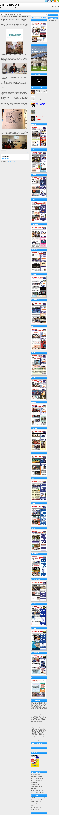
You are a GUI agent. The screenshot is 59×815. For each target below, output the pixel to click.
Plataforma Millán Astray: (41, 92)
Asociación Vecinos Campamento (37, 778)
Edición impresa (20, 11)
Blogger (42, 769)
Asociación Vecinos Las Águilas (37, 780)
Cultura (6, 11)
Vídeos (10, 11)
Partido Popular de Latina (35, 782)
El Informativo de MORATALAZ (36, 799)
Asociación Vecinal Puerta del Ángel (37, 792)
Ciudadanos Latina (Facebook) (36, 786)
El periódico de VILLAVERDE (36, 801)
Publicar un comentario (6, 158)
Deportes (14, 11)
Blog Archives (43, 17)
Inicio (2, 11)
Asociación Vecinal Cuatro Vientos (37, 790)
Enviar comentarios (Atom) (10, 161)
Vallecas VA (33, 805)
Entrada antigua (26, 152)
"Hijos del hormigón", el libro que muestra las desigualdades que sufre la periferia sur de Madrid (14, 15)
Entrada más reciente (4, 152)
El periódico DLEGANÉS (35, 809)
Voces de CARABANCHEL (36, 807)
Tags (37, 17)
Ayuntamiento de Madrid (35, 774)
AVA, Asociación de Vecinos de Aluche (38, 776)
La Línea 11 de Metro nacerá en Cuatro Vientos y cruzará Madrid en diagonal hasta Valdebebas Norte (41, 98)
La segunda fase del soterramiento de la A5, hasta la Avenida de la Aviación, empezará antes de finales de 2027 (41, 112)
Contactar (27, 11)
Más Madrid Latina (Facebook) (36, 784)
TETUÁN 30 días (34, 803)
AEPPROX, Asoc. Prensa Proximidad (38, 797)
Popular (33, 17)
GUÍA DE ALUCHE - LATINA (9, 5)
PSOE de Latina (34, 788)
